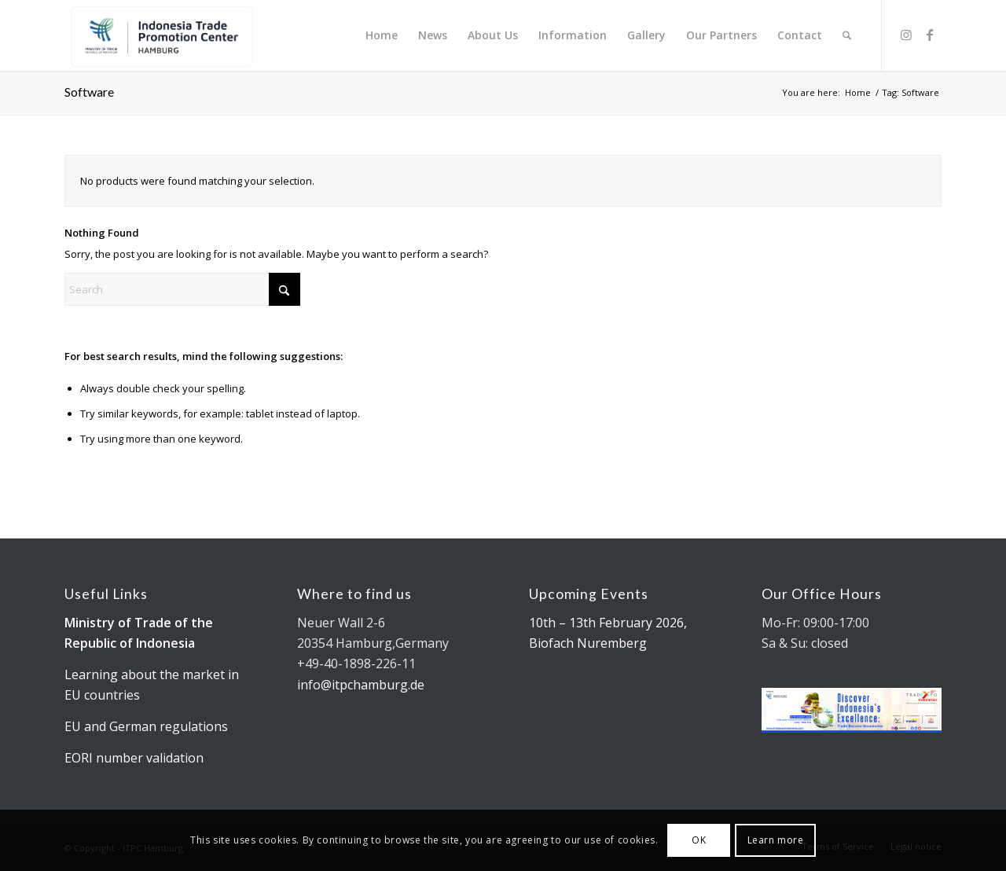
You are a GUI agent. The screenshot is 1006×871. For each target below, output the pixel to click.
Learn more (775, 840)
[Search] (846, 35)
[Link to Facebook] (930, 34)
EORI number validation (134, 757)
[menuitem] (381, 35)
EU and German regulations (146, 726)
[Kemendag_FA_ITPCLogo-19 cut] (159, 35)
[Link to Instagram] (906, 34)
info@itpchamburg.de (360, 684)
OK (699, 840)
